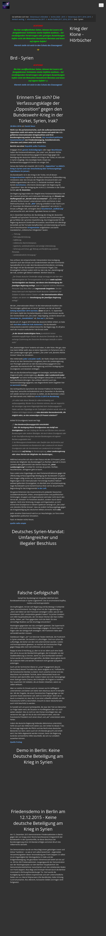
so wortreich (15, 385)
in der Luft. (42, 488)
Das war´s (41, 318)
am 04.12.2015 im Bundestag (47, 396)
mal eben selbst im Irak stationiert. (29, 324)
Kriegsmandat (33, 227)
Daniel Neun (30, 126)
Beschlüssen (56, 150)
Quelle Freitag (16, 742)
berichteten (21, 185)
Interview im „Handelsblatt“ (22, 318)
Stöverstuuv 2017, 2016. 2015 (79, 17)
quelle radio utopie (18, 523)
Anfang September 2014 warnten (24, 311)
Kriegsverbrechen (17, 177)
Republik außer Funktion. (35, 146)
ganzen (25, 150)
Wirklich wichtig (18, 19)
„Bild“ (33, 204)
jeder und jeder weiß (32, 359)
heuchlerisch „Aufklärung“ (52, 209)
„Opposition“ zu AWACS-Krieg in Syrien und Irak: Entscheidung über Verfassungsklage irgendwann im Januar (37, 168)
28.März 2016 (15, 126)
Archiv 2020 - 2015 (58, 17)
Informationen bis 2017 (36, 19)
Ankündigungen (35, 150)
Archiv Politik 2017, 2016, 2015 (59, 19)
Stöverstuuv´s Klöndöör (39, 17)
